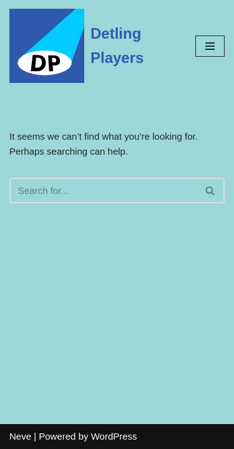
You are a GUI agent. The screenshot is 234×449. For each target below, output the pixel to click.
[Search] (103, 190)
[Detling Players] (93, 46)
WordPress (114, 436)
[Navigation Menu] (210, 46)
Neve (20, 436)
